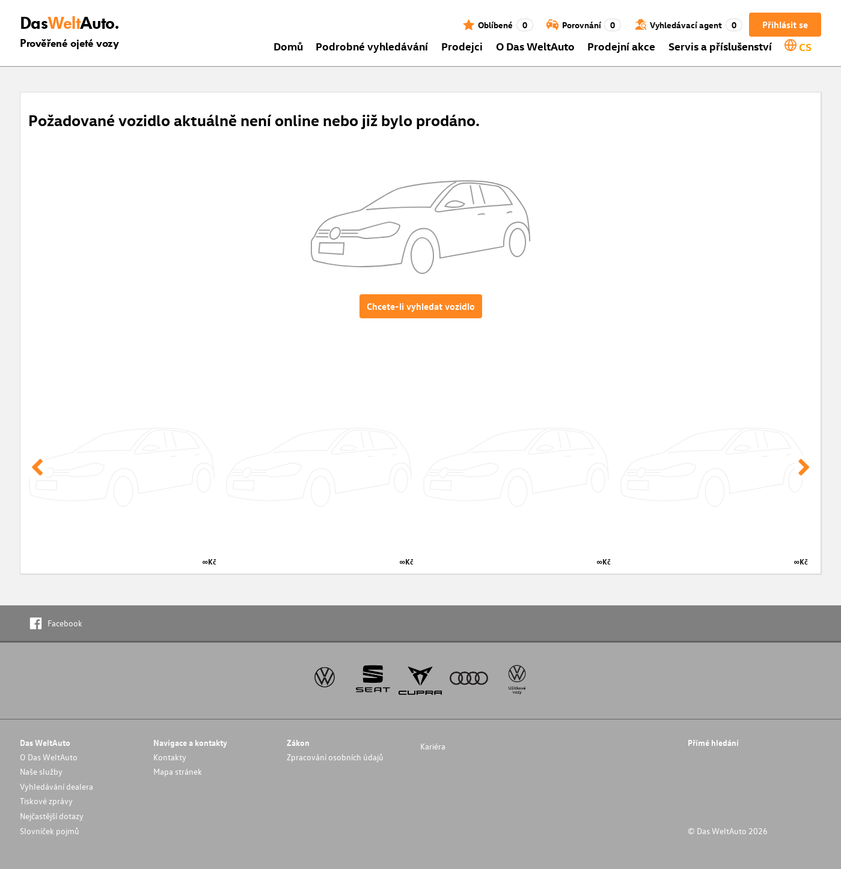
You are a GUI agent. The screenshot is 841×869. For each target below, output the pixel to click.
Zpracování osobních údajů (335, 757)
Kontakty (169, 757)
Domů (288, 46)
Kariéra (432, 746)
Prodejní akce (621, 46)
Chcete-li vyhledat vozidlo (421, 306)
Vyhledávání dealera (56, 786)
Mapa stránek (177, 771)
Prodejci (462, 46)
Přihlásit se (785, 25)
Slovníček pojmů (49, 831)
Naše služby (41, 771)
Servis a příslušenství (720, 46)
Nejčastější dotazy (52, 816)
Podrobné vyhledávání (372, 46)
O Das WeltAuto (535, 46)
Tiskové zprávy (46, 801)
